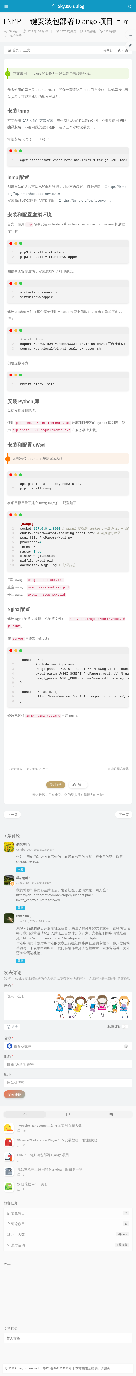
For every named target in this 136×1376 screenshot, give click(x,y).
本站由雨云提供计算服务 (92, 1368)
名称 (8, 1038)
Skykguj (14, 31)
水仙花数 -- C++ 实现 (32, 1184)
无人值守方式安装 (38, 120)
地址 (7, 1074)
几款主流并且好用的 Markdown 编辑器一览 (49, 1169)
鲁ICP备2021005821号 (57, 1368)
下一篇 (124, 814)
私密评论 (114, 1026)
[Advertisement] (68, 740)
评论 (8, 985)
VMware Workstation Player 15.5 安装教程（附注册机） (58, 1140)
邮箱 (8, 1056)
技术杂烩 (15, 36)
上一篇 (12, 814)
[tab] (24, 1114)
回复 (20, 869)
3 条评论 (90, 31)
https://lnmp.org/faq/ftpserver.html (87, 200)
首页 (13, 50)
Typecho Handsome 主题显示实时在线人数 (49, 1125)
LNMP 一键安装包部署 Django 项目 (43, 1155)
